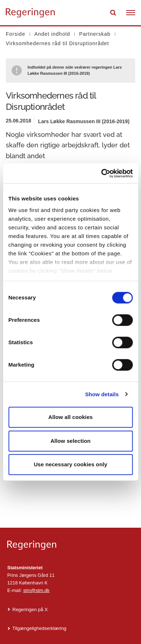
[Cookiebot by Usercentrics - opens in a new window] (101, 173)
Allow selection (70, 441)
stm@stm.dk (36, 590)
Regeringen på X (30, 609)
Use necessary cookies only (70, 464)
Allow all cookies (70, 417)
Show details (102, 394)
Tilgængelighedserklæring (39, 628)
